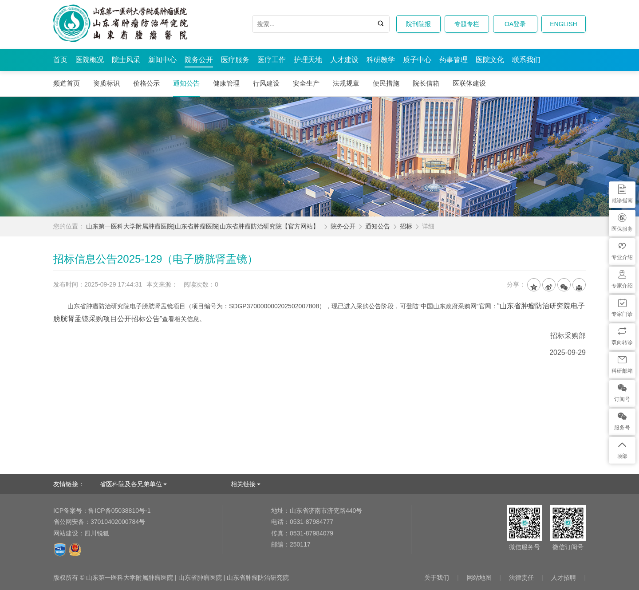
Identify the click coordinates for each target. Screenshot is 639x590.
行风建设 (266, 83)
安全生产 (306, 83)
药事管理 (453, 59)
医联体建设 (469, 83)
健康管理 (226, 83)
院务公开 (199, 59)
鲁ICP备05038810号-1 (101, 510)
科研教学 (381, 59)
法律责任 (521, 577)
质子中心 (417, 59)
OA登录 (515, 24)
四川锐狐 (96, 533)
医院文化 (490, 59)
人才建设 (344, 59)
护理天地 (308, 59)
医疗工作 (271, 59)
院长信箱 (426, 83)
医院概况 (89, 59)
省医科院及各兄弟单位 (131, 484)
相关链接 (243, 484)
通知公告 (186, 83)
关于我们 (436, 577)
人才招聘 (563, 577)
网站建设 (65, 533)
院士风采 (126, 59)
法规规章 (346, 83)
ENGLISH (563, 24)
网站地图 (479, 577)
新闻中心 (162, 59)
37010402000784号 (99, 521)
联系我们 (526, 59)
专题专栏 (466, 24)
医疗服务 (235, 59)
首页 (60, 59)
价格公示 (146, 83)
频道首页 (66, 83)
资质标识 (106, 83)
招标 (406, 226)
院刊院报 (418, 24)
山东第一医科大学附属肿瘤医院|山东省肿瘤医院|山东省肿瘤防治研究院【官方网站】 (202, 226)
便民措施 (386, 83)
